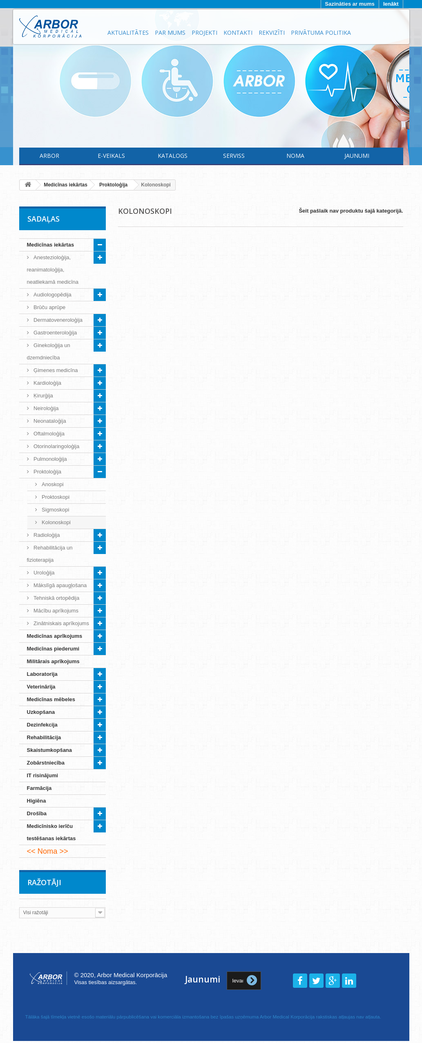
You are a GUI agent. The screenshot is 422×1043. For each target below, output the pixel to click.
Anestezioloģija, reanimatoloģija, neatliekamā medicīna (52, 269)
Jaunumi (356, 155)
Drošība (37, 813)
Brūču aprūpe (49, 307)
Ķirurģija (42, 396)
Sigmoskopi (54, 510)
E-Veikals (111, 155)
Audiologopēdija (51, 295)
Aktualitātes (128, 32)
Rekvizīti (272, 32)
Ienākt (391, 4)
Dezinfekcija (42, 725)
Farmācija (39, 788)
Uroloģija (43, 573)
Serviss (234, 155)
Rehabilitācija (44, 737)
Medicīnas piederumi (53, 649)
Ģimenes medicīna (55, 370)
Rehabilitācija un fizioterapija (50, 554)
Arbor (49, 155)
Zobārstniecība (46, 763)
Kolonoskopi (55, 522)
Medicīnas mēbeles (51, 699)
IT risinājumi (42, 775)
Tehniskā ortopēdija (56, 598)
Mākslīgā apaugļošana (59, 585)
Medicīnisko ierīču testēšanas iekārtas (51, 832)
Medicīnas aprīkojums (55, 636)
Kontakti (237, 32)
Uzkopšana (41, 712)
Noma (295, 155)
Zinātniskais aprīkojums (60, 623)
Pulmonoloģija (49, 459)
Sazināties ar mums (350, 4)
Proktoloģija (47, 472)
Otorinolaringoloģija (56, 446)
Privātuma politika (321, 32)
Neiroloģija (45, 408)
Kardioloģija (47, 383)
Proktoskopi (55, 497)
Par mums (170, 32)
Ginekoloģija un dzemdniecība (48, 351)
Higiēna (36, 801)
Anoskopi (52, 484)
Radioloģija (46, 535)
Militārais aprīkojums (53, 661)
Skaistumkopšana (49, 750)
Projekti (204, 32)
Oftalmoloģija (48, 434)
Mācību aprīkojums (55, 611)
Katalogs (173, 155)
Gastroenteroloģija (54, 333)
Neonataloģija (49, 421)
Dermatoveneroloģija (57, 320)
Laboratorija (42, 674)
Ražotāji (44, 882)
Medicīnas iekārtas (50, 245)
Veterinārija (41, 687)
